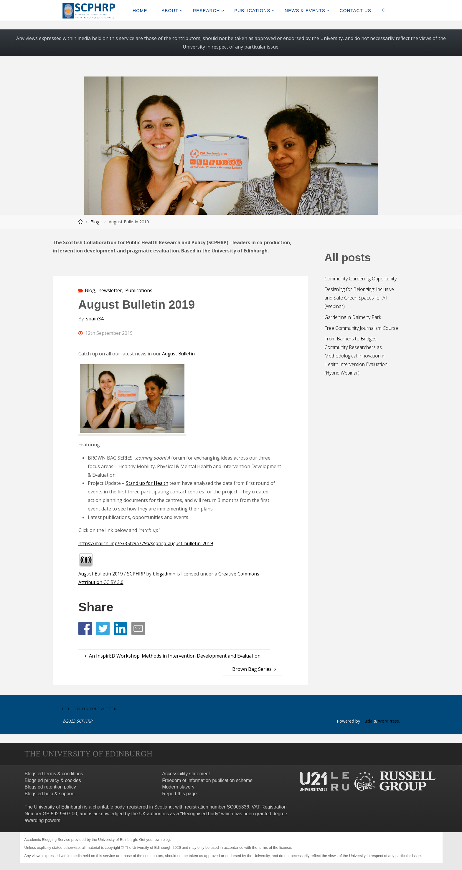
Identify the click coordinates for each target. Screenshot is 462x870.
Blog (95, 221)
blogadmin (166, 573)
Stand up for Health (147, 483)
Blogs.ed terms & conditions (54, 773)
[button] (85, 628)
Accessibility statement (186, 773)
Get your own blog (154, 839)
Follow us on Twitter (89, 708)
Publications (138, 290)
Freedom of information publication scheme (207, 780)
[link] (384, 10)
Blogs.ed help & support (50, 793)
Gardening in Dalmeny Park (352, 317)
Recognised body (200, 813)
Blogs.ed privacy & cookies (53, 780)
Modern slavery (178, 787)
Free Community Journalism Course (361, 328)
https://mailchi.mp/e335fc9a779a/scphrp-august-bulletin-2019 (146, 543)
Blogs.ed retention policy (50, 787)
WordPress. (389, 721)
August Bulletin (179, 353)
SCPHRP (137, 573)
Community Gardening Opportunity (360, 278)
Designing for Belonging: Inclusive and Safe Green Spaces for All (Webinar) (359, 298)
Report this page (179, 793)
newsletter (110, 290)
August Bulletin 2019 (101, 573)
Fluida (365, 721)
